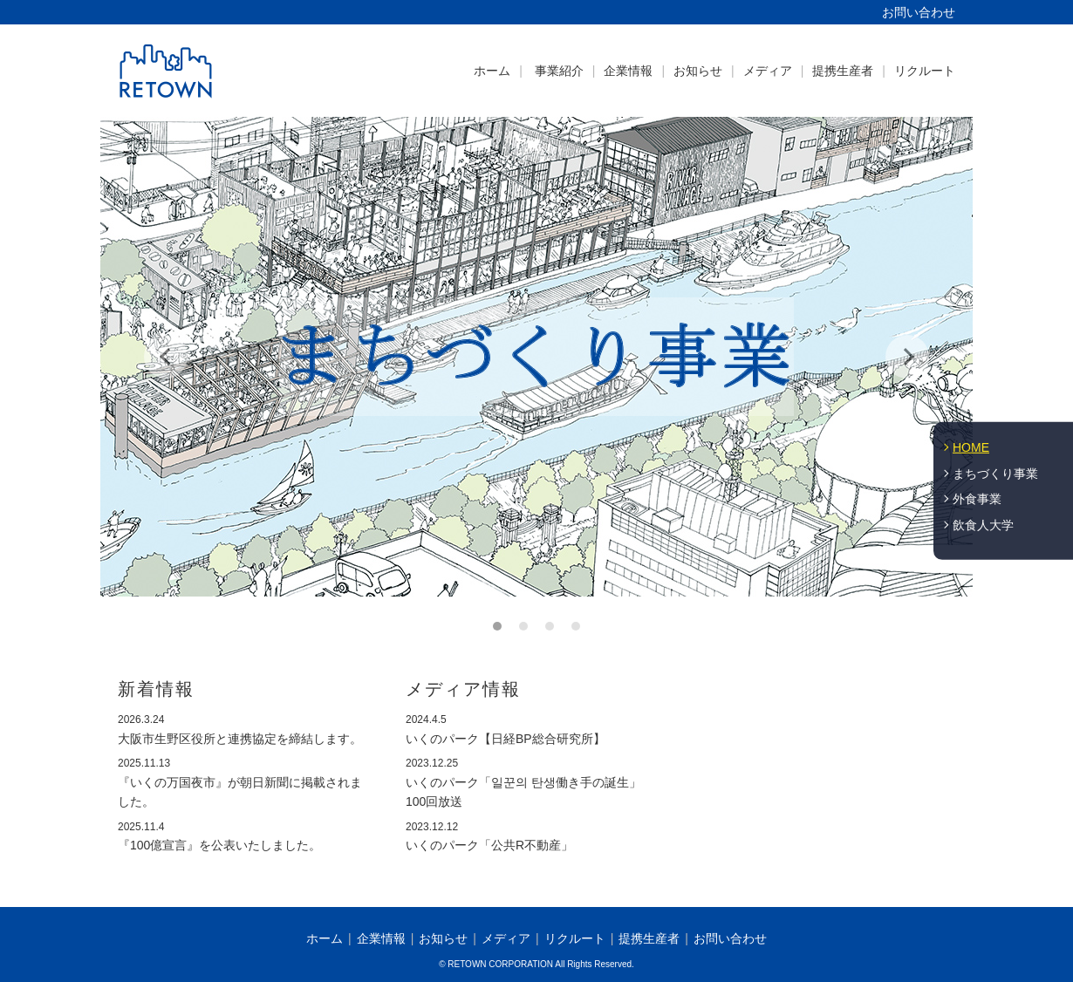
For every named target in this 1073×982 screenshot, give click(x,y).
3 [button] (549, 626)
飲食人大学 (983, 525)
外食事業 (977, 499)
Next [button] (907, 356)
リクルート (924, 71)
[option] (536, 357)
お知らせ (697, 71)
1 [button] (497, 626)
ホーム (492, 71)
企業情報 (628, 71)
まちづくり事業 (995, 473)
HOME (971, 447)
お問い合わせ (918, 12)
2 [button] (523, 626)
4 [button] (575, 626)
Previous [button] (166, 356)
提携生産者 (842, 71)
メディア (767, 71)
